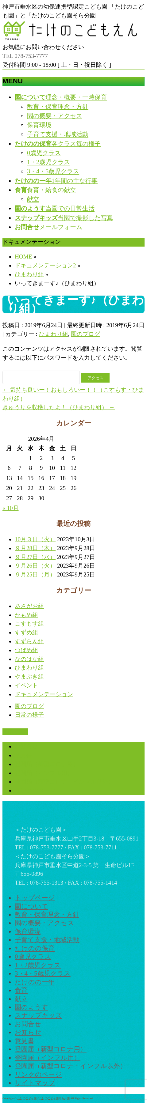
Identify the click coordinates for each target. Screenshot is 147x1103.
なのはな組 (29, 659)
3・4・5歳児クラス (53, 171)
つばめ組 (26, 650)
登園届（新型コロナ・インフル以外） (64, 781)
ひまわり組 (53, 334)
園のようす (31, 1007)
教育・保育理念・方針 (57, 106)
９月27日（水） (35, 557)
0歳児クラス (44, 152)
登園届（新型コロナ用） (47, 764)
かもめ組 (26, 615)
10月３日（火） (35, 539)
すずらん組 (29, 641)
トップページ (35, 897)
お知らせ (26, 746)
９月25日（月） (35, 574)
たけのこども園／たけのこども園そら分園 (43, 1098)
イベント (26, 685)
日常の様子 (29, 715)
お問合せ (28, 1024)
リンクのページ (35, 790)
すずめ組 (26, 632)
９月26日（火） (35, 565)
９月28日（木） (35, 548)
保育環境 (39, 125)
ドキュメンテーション (44, 694)
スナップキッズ (38, 1015)
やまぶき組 (29, 676)
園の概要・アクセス (54, 115)
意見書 (23, 755)
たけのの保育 (35, 948)
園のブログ (85, 334)
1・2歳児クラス (48, 162)
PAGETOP (15, 731)
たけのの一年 (35, 982)
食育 (21, 990)
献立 (33, 199)
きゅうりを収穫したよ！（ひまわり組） (58, 407)
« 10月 (10, 508)
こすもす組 (29, 623)
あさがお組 (29, 606)
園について (31, 906)
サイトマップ (35, 1082)
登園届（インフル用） (44, 773)
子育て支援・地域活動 (57, 134)
